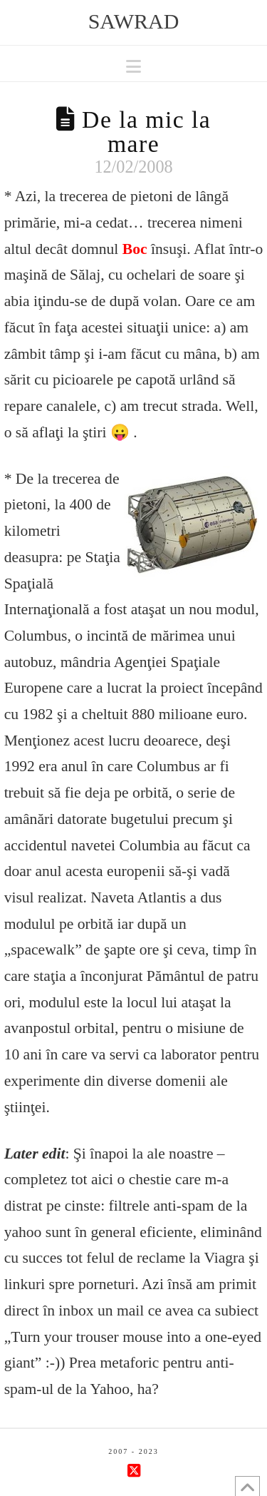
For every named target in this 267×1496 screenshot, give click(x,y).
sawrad (133, 21)
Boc (134, 249)
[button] (133, 67)
